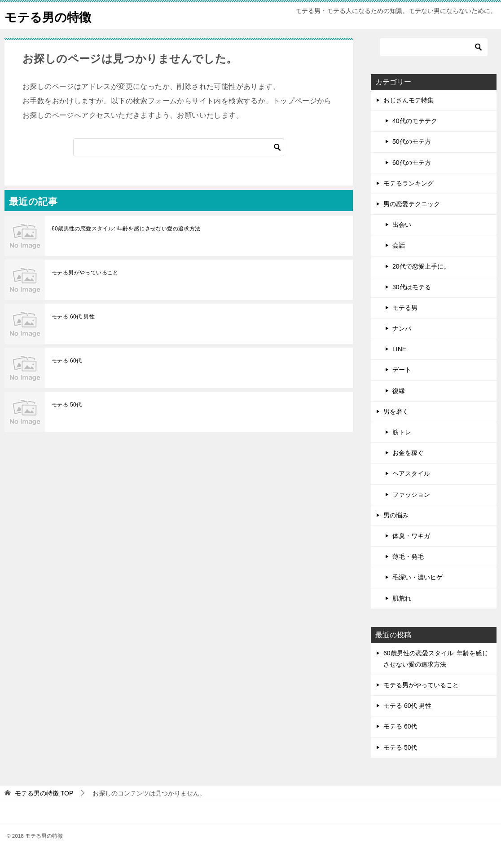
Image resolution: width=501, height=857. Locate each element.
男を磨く (396, 411)
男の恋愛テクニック (411, 204)
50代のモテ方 (411, 141)
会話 (398, 245)
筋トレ (401, 432)
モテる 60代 (67, 361)
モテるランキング (408, 183)
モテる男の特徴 (52, 15)
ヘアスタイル (411, 473)
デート (401, 369)
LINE (399, 349)
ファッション (411, 494)
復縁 (398, 390)
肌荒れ (401, 598)
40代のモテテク (414, 120)
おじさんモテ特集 (408, 100)
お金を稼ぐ (408, 452)
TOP (44, 793)
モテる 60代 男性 (73, 317)
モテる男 (405, 307)
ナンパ (401, 328)
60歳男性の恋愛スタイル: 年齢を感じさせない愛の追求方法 (126, 228)
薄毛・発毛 (408, 556)
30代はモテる (411, 287)
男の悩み (396, 515)
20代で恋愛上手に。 (421, 266)
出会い (401, 224)
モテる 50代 (67, 405)
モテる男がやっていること (85, 272)
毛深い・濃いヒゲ (417, 577)
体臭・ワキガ (411, 535)
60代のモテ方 (411, 162)
